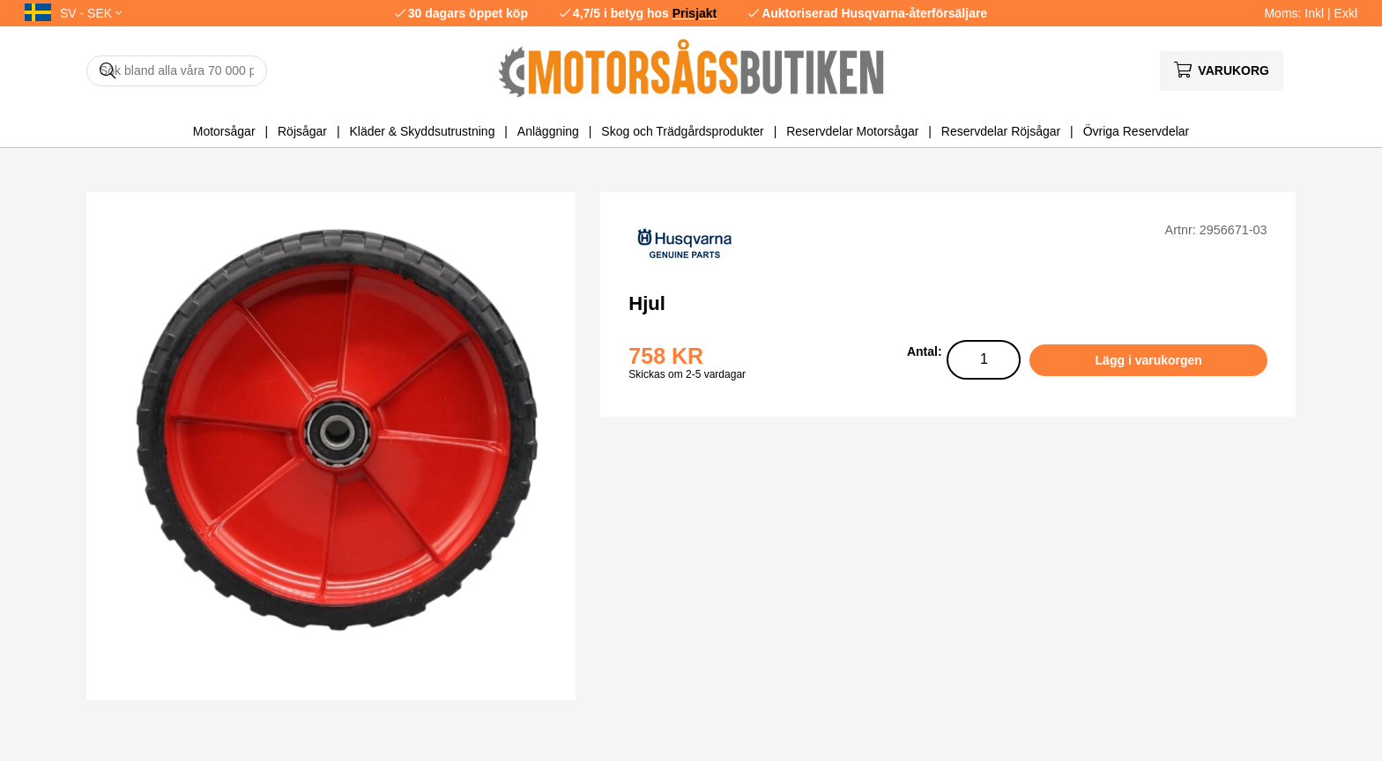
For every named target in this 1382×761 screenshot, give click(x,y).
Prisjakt (694, 13)
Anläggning (548, 131)
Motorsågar (224, 131)
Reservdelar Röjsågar (1000, 131)
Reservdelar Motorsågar (852, 131)
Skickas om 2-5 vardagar (687, 374)
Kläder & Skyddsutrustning (421, 131)
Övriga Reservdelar (1136, 131)
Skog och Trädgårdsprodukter (682, 131)
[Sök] (176, 70)
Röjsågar (302, 131)
